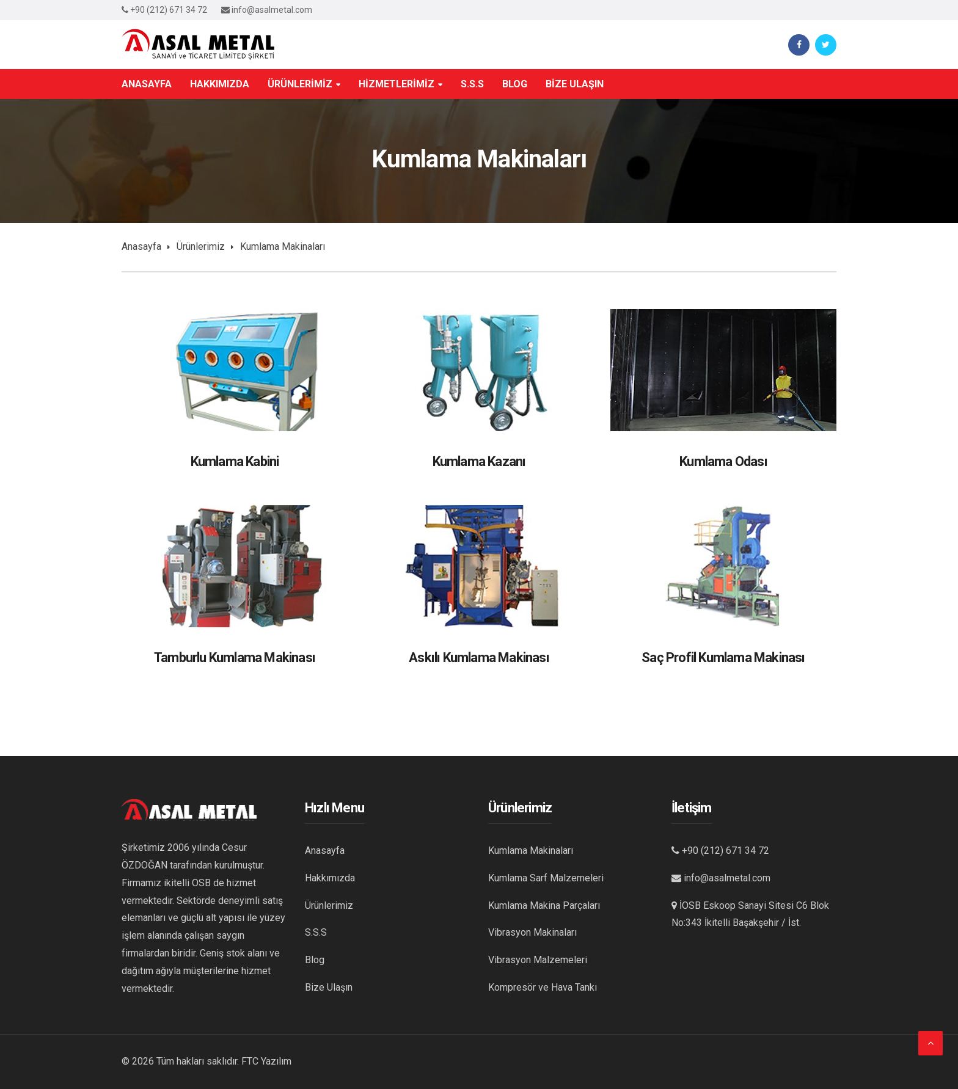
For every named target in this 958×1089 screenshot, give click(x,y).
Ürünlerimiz (201, 246)
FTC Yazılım (266, 1061)
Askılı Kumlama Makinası (479, 657)
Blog (314, 960)
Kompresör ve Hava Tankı (542, 987)
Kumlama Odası (723, 461)
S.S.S (316, 932)
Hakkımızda (330, 878)
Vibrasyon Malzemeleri (537, 960)
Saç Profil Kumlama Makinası (723, 657)
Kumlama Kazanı (479, 461)
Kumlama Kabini (235, 461)
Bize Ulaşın (329, 987)
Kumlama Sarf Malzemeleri (546, 878)
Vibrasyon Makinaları (532, 932)
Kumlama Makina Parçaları (544, 905)
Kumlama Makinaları (530, 850)
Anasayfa (141, 246)
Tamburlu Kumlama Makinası (234, 657)
